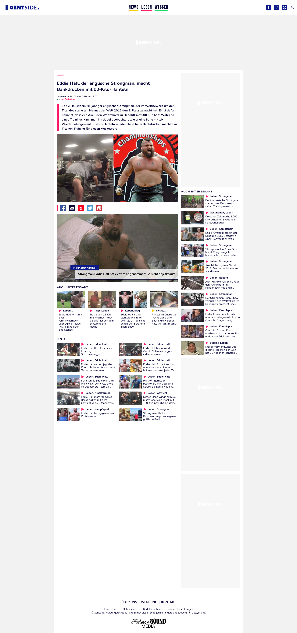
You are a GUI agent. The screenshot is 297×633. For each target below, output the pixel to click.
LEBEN (146, 7)
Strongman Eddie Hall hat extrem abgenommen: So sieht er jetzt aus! (126, 274)
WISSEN (161, 7)
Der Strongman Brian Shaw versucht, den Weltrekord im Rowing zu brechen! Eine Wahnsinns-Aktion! (222, 302)
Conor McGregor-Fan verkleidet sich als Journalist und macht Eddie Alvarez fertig (222, 335)
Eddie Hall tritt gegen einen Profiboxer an (97, 414)
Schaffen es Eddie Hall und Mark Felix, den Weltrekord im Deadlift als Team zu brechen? (97, 385)
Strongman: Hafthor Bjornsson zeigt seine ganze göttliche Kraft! (159, 416)
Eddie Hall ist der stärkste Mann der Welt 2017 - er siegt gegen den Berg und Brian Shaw (133, 321)
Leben (60, 75)
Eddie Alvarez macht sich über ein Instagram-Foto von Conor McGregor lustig (222, 317)
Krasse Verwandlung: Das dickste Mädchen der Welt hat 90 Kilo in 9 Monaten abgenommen (220, 351)
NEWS (133, 7)
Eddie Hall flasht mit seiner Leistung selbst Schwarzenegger (97, 351)
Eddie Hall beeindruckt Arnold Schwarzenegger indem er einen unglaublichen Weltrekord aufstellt (158, 354)
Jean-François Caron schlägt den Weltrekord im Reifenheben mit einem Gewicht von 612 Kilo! (222, 286)
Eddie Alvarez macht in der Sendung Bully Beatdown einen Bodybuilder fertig (221, 236)
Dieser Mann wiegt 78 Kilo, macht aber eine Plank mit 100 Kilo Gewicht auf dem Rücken (159, 401)
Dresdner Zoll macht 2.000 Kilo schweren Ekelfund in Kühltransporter (221, 219)
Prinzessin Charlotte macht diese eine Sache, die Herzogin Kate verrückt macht (164, 319)
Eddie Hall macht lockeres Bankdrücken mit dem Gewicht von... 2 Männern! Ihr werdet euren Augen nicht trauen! (96, 403)
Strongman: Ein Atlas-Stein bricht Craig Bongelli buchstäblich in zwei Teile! (221, 252)
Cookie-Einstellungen (180, 609)
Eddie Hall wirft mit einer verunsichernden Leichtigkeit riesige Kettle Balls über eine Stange (70, 322)
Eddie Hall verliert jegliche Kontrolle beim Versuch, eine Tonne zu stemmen (98, 367)
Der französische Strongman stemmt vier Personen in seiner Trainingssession (222, 203)
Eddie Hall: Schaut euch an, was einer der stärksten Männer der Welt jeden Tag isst (159, 368)
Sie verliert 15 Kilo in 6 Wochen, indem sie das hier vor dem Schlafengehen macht (102, 321)
